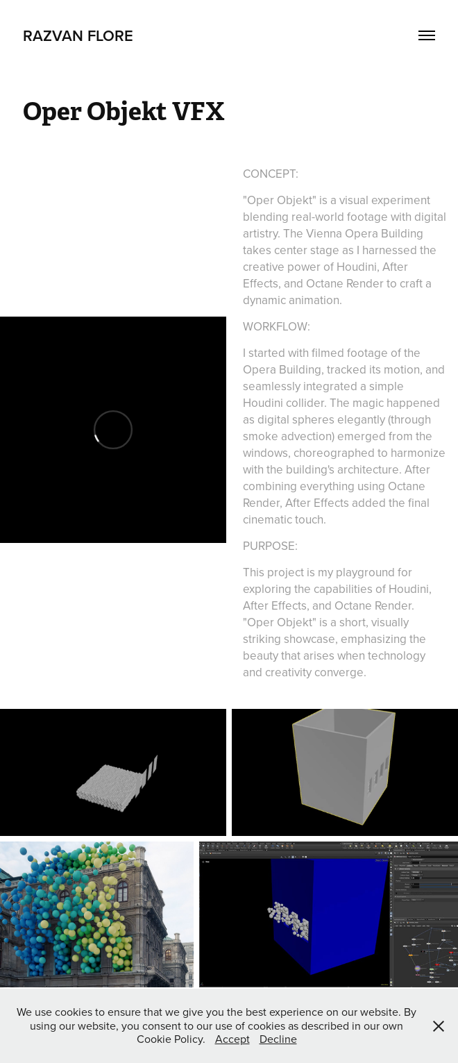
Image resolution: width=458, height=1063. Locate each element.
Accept (232, 1038)
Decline (278, 1038)
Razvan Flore (78, 35)
